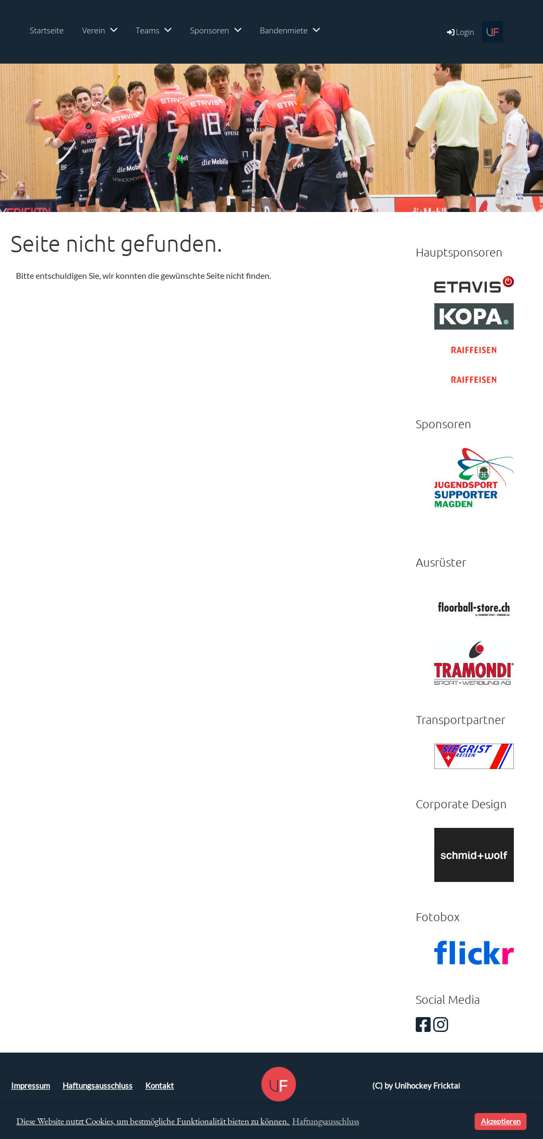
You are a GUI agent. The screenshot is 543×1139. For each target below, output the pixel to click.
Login (459, 32)
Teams (153, 30)
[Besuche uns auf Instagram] (440, 1024)
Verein (99, 30)
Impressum (30, 1085)
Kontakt (159, 1085)
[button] (465, 1121)
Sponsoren (215, 30)
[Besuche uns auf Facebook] (423, 1024)
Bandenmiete (290, 30)
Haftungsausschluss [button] (325, 1121)
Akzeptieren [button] (501, 1121)
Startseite (47, 30)
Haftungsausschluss (98, 1085)
